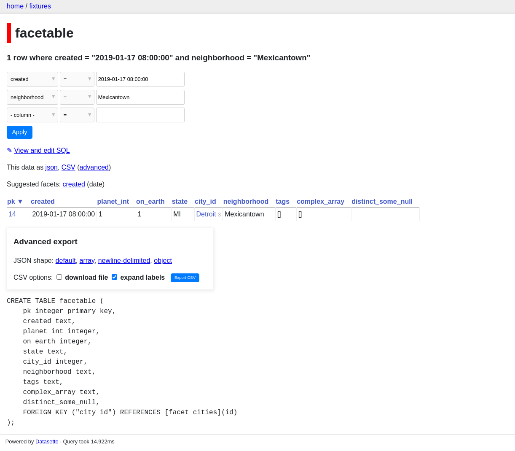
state (180, 201)
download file (82, 277)
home (15, 6)
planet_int (113, 201)
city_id (205, 201)
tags (283, 201)
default (66, 260)
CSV (68, 167)
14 (12, 214)
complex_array (320, 201)
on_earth (150, 201)
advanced (94, 167)
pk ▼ (15, 201)
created (74, 184)
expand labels (138, 277)
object (163, 260)
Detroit (206, 214)
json (52, 167)
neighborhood (246, 201)
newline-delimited (124, 260)
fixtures (40, 6)
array (87, 260)
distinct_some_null (382, 201)
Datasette (47, 441)
